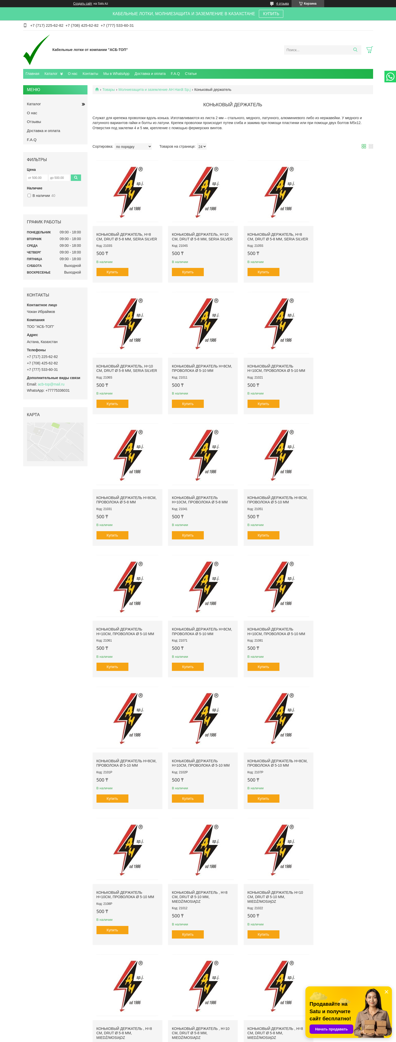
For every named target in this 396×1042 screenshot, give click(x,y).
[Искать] (355, 50)
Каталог (51, 74)
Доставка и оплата (150, 74)
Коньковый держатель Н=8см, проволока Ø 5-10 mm (124, 365)
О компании (37, 1014)
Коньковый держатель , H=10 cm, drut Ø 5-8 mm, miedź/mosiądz (339, 749)
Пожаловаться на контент (210, 1037)
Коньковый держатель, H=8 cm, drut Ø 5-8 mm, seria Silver (123, 235)
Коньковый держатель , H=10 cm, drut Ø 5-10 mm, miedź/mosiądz (339, 881)
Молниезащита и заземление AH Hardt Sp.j (155, 89)
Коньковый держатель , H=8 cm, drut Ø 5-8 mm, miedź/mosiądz (267, 749)
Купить (112, 272)
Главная (32, 74)
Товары (108, 89)
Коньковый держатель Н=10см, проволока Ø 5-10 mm (196, 365)
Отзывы (34, 121)
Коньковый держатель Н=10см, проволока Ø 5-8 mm (339, 365)
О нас (72, 74)
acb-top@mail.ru (51, 384)
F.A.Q (175, 74)
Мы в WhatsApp (116, 74)
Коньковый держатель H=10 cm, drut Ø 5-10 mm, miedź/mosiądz (195, 749)
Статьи (191, 74)
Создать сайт (82, 3)
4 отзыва (282, 3)
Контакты (90, 74)
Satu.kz (220, 1032)
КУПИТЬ (271, 14)
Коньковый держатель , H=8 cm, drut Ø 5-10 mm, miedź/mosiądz (124, 749)
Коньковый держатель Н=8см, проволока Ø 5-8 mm (266, 365)
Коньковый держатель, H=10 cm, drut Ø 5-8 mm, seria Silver (196, 235)
